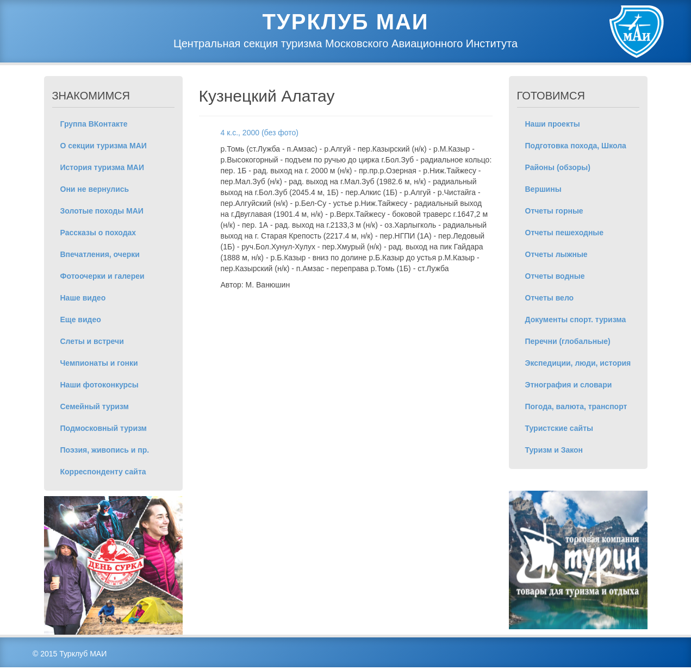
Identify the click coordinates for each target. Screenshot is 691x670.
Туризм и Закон (554, 450)
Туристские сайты (559, 428)
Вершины (543, 189)
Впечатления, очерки (100, 254)
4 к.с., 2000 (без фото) (259, 132)
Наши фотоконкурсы (99, 384)
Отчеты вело (549, 297)
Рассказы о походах (98, 232)
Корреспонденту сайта (103, 471)
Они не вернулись (94, 189)
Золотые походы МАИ (102, 210)
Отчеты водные (555, 276)
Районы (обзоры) (557, 167)
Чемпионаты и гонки (99, 363)
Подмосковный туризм (103, 428)
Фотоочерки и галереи (102, 276)
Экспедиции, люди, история (578, 363)
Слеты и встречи (92, 341)
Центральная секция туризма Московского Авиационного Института (345, 43)
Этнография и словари (568, 384)
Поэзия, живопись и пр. (105, 450)
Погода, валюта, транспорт (576, 406)
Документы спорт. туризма (575, 319)
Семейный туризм (94, 406)
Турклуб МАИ (345, 22)
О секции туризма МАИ (103, 145)
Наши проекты (552, 124)
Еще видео (80, 319)
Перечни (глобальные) (568, 341)
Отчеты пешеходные (564, 232)
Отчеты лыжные (556, 254)
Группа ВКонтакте (94, 124)
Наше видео (83, 297)
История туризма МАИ (102, 167)
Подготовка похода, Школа (575, 145)
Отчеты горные (554, 210)
